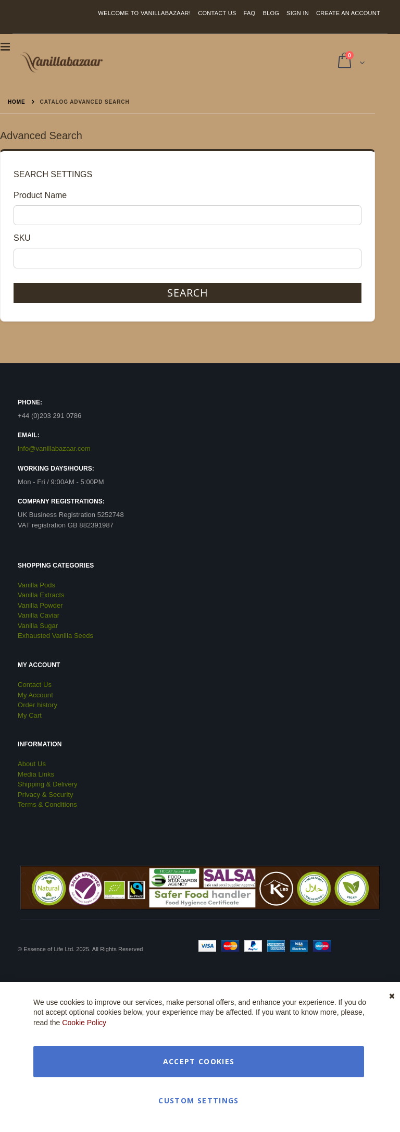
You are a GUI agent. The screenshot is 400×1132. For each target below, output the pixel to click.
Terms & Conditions (47, 804)
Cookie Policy (84, 1022)
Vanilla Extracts (41, 595)
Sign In (297, 13)
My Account (35, 695)
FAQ (250, 13)
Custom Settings (198, 1100)
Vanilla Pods (36, 585)
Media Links (36, 774)
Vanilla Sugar (38, 626)
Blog (270, 13)
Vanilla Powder (40, 605)
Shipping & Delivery (48, 784)
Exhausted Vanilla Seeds (55, 635)
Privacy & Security (45, 794)
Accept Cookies (199, 1061)
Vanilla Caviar (38, 615)
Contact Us (217, 13)
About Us (32, 764)
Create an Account (348, 13)
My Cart (30, 715)
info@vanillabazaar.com (54, 448)
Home (17, 102)
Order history (37, 705)
